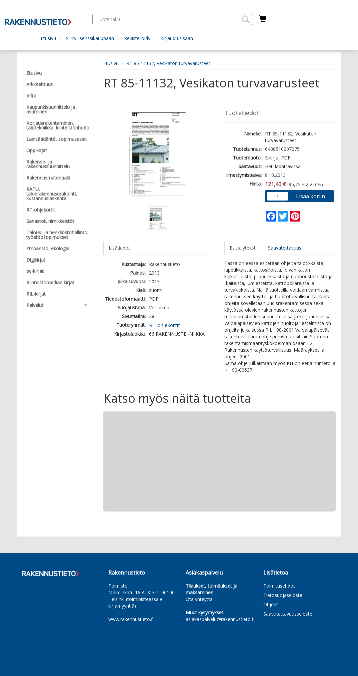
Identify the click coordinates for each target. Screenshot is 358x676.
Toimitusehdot (279, 586)
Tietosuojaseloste (282, 595)
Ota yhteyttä (199, 599)
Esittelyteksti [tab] (243, 248)
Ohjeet (270, 604)
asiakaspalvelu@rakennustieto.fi (220, 619)
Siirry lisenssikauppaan (90, 38)
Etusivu (48, 38)
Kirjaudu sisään (176, 38)
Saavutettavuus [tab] (284, 248)
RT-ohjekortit (164, 325)
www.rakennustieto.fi (131, 619)
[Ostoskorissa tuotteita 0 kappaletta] (262, 19)
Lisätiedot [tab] (119, 248)
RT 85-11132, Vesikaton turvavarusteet (168, 63)
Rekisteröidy (137, 38)
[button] (246, 19)
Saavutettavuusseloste (287, 614)
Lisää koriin (310, 196)
